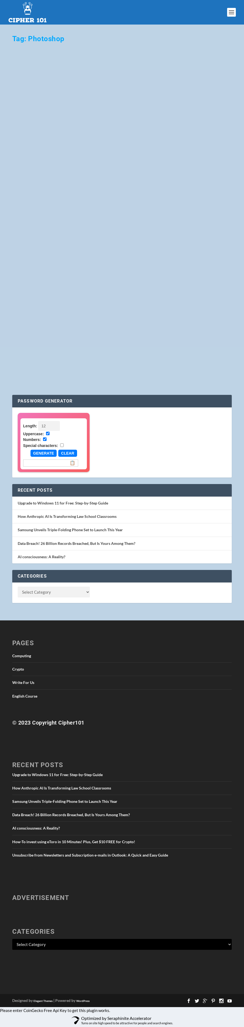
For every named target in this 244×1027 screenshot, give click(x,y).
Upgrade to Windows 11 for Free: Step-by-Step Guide (63, 503)
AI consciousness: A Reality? (41, 556)
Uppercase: (33, 434)
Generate (43, 453)
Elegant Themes (43, 1000)
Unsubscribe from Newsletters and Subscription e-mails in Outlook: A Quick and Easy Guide (90, 855)
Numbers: (32, 439)
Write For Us (23, 682)
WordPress (83, 1000)
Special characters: (40, 445)
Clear (67, 453)
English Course (24, 696)
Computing (21, 655)
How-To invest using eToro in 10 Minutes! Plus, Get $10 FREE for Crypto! (73, 841)
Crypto (18, 669)
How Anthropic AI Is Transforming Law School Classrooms (67, 516)
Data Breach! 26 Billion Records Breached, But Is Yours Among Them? (76, 543)
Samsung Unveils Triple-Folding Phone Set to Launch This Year (70, 529)
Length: (30, 426)
